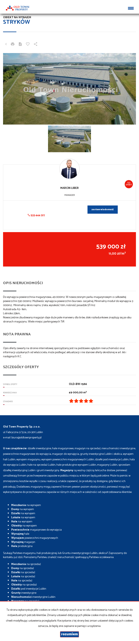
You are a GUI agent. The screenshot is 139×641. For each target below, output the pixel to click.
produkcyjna (22, 546)
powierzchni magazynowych (34, 538)
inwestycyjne (23, 593)
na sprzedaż (26, 564)
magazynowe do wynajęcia (36, 530)
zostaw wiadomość (103, 209)
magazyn (23, 542)
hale (20, 534)
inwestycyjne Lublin (33, 597)
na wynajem (26, 505)
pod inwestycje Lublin (28, 589)
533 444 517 (36, 215)
